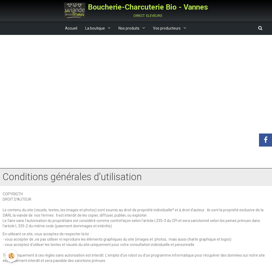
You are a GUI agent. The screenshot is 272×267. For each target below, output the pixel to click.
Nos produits (129, 28)
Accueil (71, 28)
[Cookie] (11, 256)
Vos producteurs (167, 28)
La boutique (95, 28)
